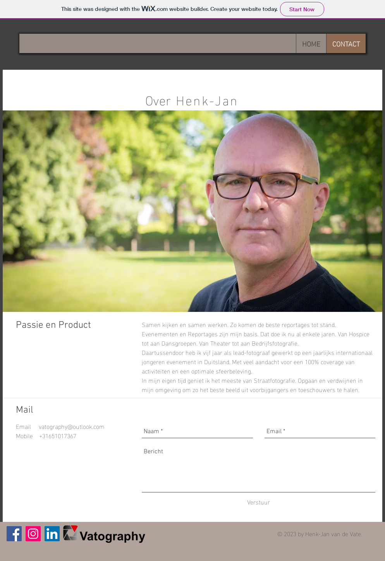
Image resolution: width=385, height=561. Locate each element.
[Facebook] (14, 533)
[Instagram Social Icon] (33, 533)
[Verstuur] (258, 501)
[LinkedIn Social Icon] (52, 533)
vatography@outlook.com (72, 426)
